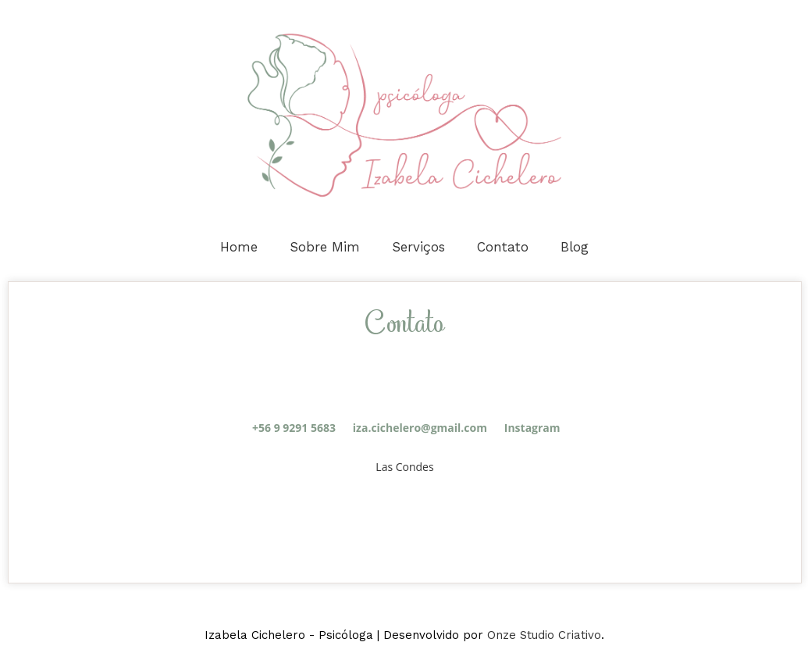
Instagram (530, 427)
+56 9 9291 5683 (294, 427)
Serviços (418, 247)
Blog (575, 247)
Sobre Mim (325, 247)
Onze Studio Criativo (544, 635)
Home (239, 247)
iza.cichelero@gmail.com (420, 427)
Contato (503, 247)
